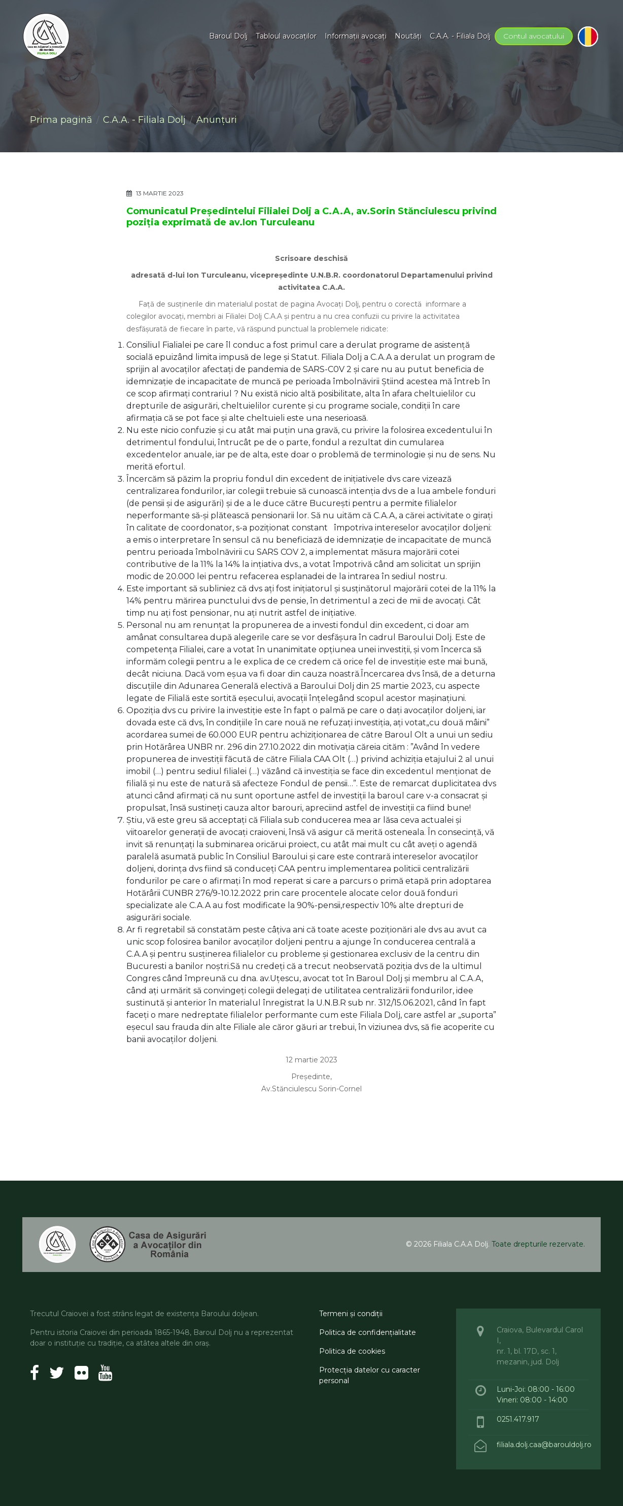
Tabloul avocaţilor (286, 36)
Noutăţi (408, 36)
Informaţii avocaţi (356, 36)
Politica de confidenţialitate (367, 1332)
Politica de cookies (352, 1351)
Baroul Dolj (228, 36)
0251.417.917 (518, 1419)
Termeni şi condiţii (351, 1313)
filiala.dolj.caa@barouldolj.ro (545, 1444)
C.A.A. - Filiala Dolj (460, 36)
